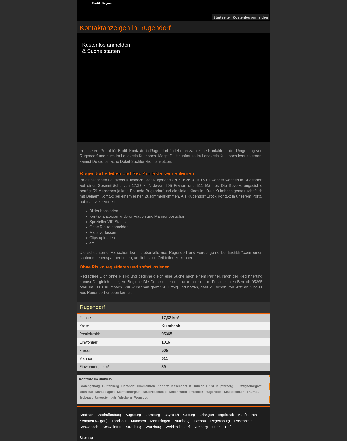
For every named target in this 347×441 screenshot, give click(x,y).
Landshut (119, 421)
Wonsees (141, 397)
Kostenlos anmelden (250, 17)
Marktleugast (105, 392)
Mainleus (86, 392)
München (138, 421)
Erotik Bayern (102, 3)
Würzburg (153, 427)
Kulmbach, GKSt (201, 386)
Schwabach (89, 427)
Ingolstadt (226, 415)
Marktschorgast (128, 392)
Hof (228, 427)
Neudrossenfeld (155, 392)
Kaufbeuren (247, 415)
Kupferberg (224, 386)
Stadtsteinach (234, 392)
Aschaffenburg (109, 415)
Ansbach (86, 415)
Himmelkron (146, 386)
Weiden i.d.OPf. (178, 427)
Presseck (196, 392)
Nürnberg (182, 421)
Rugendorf (213, 392)
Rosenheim (243, 421)
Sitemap (86, 437)
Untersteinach (105, 397)
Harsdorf (127, 386)
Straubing (133, 427)
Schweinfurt (112, 427)
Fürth (216, 427)
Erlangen (206, 415)
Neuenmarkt (178, 392)
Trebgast (86, 397)
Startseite (221, 17)
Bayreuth (171, 415)
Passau (200, 421)
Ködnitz (163, 386)
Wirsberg (125, 397)
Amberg (201, 427)
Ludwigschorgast (249, 386)
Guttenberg (110, 386)
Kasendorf (179, 386)
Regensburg (220, 421)
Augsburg (133, 415)
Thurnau (253, 392)
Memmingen (160, 421)
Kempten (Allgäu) (93, 421)
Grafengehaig (90, 386)
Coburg (189, 415)
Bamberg (152, 415)
